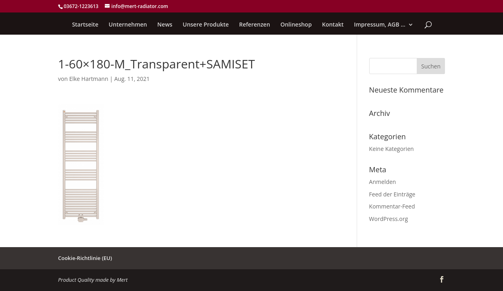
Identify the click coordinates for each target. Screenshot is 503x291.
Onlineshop (296, 25)
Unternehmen (128, 25)
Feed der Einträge (392, 194)
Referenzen (254, 25)
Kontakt (333, 25)
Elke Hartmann (88, 79)
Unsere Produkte (206, 25)
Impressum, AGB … (379, 25)
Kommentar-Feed (392, 206)
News (164, 25)
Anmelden (382, 182)
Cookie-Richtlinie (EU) (85, 258)
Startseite (85, 25)
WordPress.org (388, 219)
